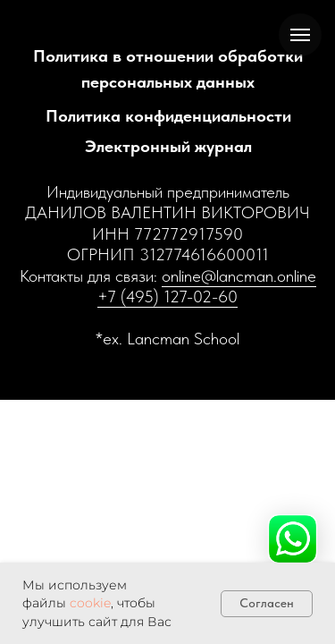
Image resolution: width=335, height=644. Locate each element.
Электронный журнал (168, 146)
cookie (90, 603)
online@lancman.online (239, 276)
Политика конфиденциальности (168, 116)
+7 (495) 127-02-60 (167, 296)
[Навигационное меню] (300, 35)
